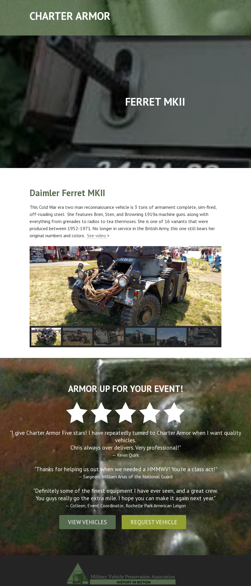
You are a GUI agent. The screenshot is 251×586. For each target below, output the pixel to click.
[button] (39, 286)
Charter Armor (70, 16)
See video (97, 235)
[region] (125, 296)
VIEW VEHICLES (87, 522)
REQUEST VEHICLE (154, 522)
